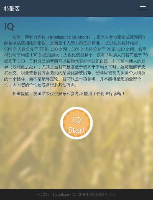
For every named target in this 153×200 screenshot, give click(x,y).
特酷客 (12, 8)
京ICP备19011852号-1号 (94, 194)
